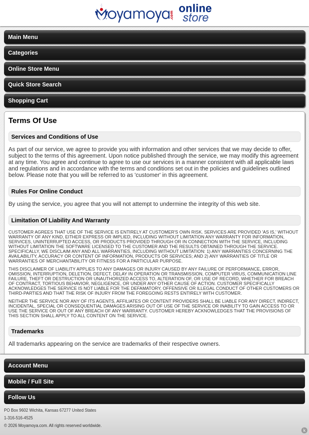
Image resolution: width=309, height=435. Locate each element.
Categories (23, 52)
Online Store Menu (33, 69)
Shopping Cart (28, 100)
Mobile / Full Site (31, 381)
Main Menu (23, 37)
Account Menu (28, 365)
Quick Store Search (35, 84)
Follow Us (21, 397)
